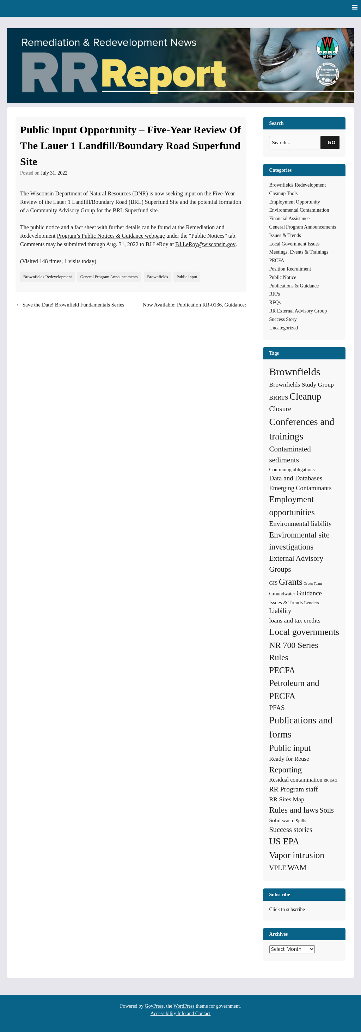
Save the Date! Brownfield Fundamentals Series (70, 305)
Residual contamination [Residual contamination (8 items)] (296, 780)
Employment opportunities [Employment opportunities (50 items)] (292, 505)
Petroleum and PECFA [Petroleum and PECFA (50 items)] (294, 689)
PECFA (276, 260)
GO (332, 142)
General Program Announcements (109, 276)
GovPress (154, 1006)
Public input (187, 276)
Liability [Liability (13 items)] (280, 610)
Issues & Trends (285, 235)
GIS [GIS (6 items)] (273, 583)
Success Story (283, 319)
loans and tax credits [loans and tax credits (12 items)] (294, 620)
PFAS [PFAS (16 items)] (277, 707)
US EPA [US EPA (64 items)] (284, 841)
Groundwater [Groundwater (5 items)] (282, 593)
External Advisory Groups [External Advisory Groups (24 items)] (296, 564)
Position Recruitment (290, 269)
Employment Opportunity (294, 202)
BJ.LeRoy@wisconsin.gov (205, 244)
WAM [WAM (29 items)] (297, 867)
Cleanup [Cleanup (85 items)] (305, 396)
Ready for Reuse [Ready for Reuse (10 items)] (289, 758)
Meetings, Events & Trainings (299, 252)
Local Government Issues (294, 244)
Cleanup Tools (283, 193)
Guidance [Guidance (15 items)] (309, 593)
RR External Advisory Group (298, 311)
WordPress (184, 1006)
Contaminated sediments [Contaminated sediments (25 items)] (290, 455)
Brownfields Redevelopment (47, 276)
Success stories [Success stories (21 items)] (291, 829)
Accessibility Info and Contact (181, 1013)
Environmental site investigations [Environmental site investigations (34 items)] (299, 540)
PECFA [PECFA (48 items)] (282, 670)
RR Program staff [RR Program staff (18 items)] (293, 789)
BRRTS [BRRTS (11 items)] (278, 397)
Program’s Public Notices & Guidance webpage (111, 236)
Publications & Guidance (294, 286)
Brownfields (157, 276)
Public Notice (282, 277)
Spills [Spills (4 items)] (300, 820)
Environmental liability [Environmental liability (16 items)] (300, 523)
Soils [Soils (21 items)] (326, 810)
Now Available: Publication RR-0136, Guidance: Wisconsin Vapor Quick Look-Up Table (194, 309)
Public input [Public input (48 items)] (290, 748)
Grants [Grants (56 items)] (290, 582)
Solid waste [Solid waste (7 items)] (281, 820)
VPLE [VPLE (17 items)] (278, 868)
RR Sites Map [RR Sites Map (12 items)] (287, 799)
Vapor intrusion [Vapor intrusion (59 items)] (297, 855)
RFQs (275, 302)
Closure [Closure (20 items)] (280, 409)
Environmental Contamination (299, 210)
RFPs (274, 294)
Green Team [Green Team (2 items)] (313, 583)
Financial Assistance (289, 218)
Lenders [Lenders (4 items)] (311, 602)
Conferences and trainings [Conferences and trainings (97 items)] (302, 429)
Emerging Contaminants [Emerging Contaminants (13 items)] (300, 488)
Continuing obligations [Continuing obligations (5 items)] (292, 469)
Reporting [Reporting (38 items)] (285, 769)
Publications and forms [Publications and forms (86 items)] (301, 727)
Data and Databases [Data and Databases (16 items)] (296, 478)
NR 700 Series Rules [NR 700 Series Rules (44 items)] (293, 651)
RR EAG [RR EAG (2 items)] (330, 780)
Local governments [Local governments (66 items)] (304, 632)
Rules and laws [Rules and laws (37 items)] (293, 809)
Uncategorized (283, 327)
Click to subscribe (287, 909)
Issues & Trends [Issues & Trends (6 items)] (286, 602)
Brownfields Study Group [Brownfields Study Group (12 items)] (301, 384)
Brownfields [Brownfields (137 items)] (294, 371)
